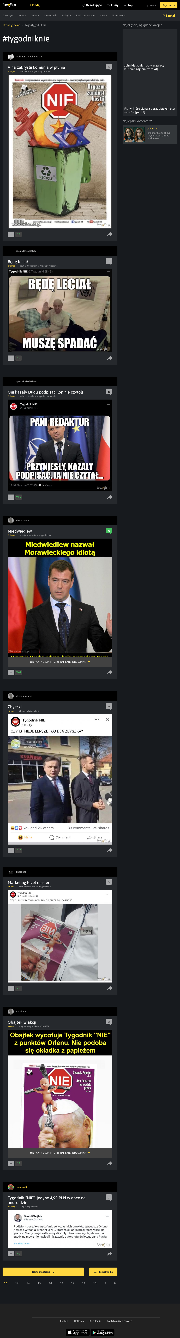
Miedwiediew (20, 531)
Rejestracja (169, 5)
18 (5, 1283)
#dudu (53, 396)
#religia (33, 71)
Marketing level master (29, 882)
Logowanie (151, 5)
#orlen (35, 886)
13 (61, 1283)
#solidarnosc (25, 886)
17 (17, 1283)
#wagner (43, 266)
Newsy (103, 15)
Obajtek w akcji (22, 1022)
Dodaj (36, 5)
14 (50, 1283)
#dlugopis (24, 396)
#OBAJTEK (44, 1026)
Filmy (114, 5)
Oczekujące (94, 5)
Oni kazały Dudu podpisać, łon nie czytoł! (45, 392)
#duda (33, 396)
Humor (22, 15)
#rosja (23, 535)
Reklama (79, 1321)
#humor (22, 711)
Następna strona (43, 1272)
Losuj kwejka (103, 1272)
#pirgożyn (53, 266)
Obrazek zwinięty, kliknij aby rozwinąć (58, 661)
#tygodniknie (44, 71)
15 (39, 1283)
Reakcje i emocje (85, 15)
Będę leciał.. (19, 261)
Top (130, 5)
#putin (23, 266)
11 (83, 1283)
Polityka (66, 15)
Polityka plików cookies (119, 1321)
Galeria (35, 15)
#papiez (22, 1026)
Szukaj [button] (170, 15)
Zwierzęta (8, 15)
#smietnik (24, 71)
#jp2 (24, 1207)
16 (28, 1283)
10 (95, 1283)
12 (72, 1283)
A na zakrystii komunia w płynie (36, 67)
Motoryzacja (118, 15)
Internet (11, 266)
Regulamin (95, 1321)
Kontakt (64, 1321)
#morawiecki (32, 535)
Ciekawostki (50, 15)
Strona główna (11, 25)
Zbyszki (15, 706)
